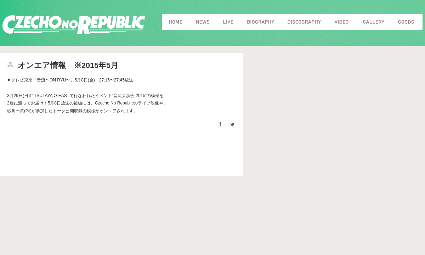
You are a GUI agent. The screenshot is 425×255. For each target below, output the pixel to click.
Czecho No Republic (73, 24)
